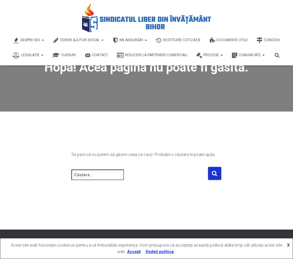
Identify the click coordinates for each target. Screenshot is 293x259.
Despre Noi (28, 40)
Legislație (27, 55)
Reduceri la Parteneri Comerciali (152, 55)
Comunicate (248, 55)
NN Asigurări (129, 40)
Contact (96, 55)
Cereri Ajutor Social (78, 40)
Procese (209, 55)
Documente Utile (228, 40)
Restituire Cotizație (178, 40)
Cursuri (64, 55)
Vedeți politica (159, 251)
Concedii (268, 40)
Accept (134, 251)
